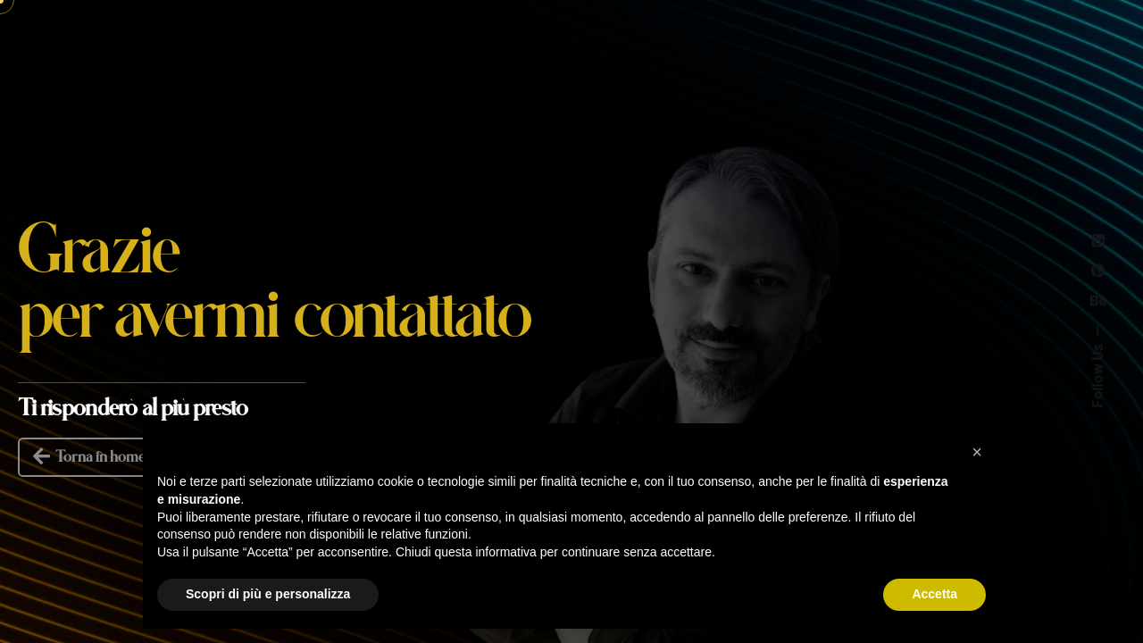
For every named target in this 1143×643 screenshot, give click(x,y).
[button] (977, 452)
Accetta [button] (934, 594)
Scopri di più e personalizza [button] (268, 594)
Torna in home (87, 457)
